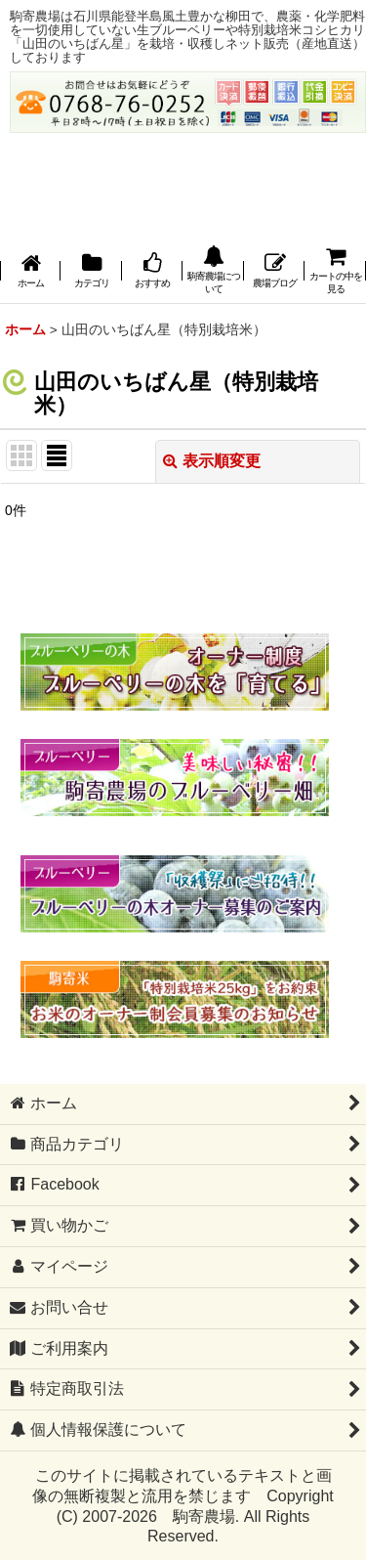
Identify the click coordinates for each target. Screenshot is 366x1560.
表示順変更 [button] (212, 461)
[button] (213, 271)
